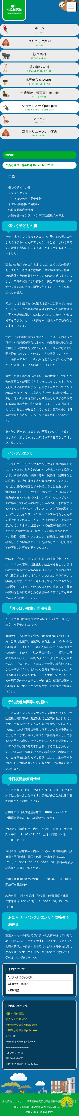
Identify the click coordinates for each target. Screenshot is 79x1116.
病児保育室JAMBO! (39, 81)
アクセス (39, 120)
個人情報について (11, 1101)
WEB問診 (14, 990)
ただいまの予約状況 (20, 977)
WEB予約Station (18, 983)
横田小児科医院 (34, 1107)
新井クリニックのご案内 (39, 133)
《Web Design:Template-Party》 (39, 1112)
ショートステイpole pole (39, 107)
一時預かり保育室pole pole (39, 94)
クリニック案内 (39, 43)
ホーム (39, 30)
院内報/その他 (39, 68)
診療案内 (39, 56)
